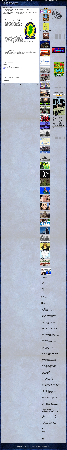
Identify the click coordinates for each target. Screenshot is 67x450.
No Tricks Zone (61, 123)
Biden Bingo (45, 153)
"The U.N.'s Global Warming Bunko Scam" (57, 16)
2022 (42, 284)
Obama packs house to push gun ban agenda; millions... (49, 417)
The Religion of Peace (55, 125)
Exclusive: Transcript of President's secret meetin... (49, 346)
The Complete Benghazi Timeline (56, 13)
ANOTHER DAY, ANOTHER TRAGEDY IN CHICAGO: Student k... (51, 384)
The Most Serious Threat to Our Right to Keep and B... (49, 377)
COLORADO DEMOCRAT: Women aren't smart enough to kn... (50, 373)
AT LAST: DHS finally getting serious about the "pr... (49, 365)
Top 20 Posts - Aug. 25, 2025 (4, 0)
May (43, 304)
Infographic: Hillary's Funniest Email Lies (45, 201)
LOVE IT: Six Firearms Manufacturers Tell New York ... (49, 396)
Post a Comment (6, 80)
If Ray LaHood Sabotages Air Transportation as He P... (49, 342)
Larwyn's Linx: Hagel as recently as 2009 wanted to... (49, 334)
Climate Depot (60, 118)
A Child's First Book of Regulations (56, 18)
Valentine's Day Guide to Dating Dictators (47, 409)
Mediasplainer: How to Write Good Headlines (45, 88)
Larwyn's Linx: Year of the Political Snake (47, 424)
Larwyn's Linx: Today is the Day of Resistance (48, 347)
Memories (43, 416)
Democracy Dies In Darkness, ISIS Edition (45, 113)
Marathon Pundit (61, 128)
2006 (42, 437)
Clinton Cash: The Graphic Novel (45, 193)
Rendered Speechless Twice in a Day (47, 317)
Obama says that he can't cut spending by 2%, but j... (49, 359)
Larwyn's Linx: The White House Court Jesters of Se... (49, 322)
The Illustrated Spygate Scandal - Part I (51, 0)
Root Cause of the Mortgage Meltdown (57, 15)
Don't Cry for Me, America (45, 161)
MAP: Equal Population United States (47, 403)
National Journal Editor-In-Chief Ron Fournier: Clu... (49, 314)
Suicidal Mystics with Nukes (45, 266)
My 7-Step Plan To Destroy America (45, 218)
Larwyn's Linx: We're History (46, 372)
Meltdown (45, 234)
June (43, 303)
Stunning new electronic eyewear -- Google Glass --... (49, 366)
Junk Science (60, 122)
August (43, 301)
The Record (54, 124)
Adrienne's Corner (55, 128)
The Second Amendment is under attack (47, 378)
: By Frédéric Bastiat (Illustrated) (45, 80)
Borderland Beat (54, 118)
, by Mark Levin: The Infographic (45, 105)
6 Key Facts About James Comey (45, 209)
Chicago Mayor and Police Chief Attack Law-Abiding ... (49, 391)
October (43, 298)
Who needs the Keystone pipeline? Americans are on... (49, 360)
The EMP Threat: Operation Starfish (45, 258)
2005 (42, 438)
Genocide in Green (45, 137)
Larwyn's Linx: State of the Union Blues (47, 392)
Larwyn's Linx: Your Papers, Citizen (47, 367)
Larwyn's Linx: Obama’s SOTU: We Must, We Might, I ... (49, 415)
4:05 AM (6, 70)
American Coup (46, 18)
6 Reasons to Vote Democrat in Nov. (45, 56)
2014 (42, 294)
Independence (44, 329)
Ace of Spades (54, 20)
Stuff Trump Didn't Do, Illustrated (45, 121)
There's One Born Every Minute (46, 327)
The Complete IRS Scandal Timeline (56, 14)
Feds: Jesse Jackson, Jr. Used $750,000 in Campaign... (49, 398)
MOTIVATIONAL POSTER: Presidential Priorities (48, 393)
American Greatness (55, 21)
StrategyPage (54, 123)
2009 (42, 433)
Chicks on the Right (61, 21)
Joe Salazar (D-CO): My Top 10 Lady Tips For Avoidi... (49, 371)
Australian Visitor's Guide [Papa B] (46, 405)
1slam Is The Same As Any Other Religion (45, 145)
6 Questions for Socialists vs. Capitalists (45, 97)
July (42, 302)
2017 (42, 290)
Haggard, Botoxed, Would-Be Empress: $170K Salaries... (50, 397)
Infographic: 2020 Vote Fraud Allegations (45, 177)
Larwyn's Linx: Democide (45, 361)
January (43, 428)
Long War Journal (55, 122)
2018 (42, 289)
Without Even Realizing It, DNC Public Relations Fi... (49, 310)
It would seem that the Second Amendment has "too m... (49, 323)
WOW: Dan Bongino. (45, 340)
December (43, 296)
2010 (42, 432)
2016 (42, 291)
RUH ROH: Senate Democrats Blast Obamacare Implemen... (50, 404)
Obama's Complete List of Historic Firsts (57, 10)
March (43, 307)
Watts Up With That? (61, 125)
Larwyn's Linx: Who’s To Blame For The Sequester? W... (49, 328)
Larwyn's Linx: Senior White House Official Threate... (49, 315)
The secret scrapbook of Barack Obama (45, 242)
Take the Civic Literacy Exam (46, 348)
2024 (42, 282)
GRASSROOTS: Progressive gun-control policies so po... (50, 336)
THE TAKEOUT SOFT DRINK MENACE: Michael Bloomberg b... (51, 335)
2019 (42, 288)
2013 (42, 295)
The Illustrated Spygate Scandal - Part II (28, 0)
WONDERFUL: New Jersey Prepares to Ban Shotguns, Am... (50, 421)
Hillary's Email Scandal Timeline (56, 11)
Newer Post (5, 84)
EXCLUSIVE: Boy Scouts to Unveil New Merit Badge (49, 422)
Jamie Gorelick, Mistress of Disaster (45, 250)
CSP (53, 120)
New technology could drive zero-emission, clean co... (49, 311)
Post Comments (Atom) (9, 86)
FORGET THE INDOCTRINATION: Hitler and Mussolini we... (50, 385)
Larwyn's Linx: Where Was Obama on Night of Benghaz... (50, 418)
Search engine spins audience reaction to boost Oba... (49, 410)
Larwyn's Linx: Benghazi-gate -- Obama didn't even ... (49, 399)
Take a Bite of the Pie (45, 309)
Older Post (36, 84)
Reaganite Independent (8, 66)
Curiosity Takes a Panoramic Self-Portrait (47, 349)
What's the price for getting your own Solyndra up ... (49, 330)
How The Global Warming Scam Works (45, 169)
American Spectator (55, 22)
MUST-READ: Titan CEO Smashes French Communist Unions (50, 352)
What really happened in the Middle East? (45, 72)
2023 (42, 283)
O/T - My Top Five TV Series (46, 380)
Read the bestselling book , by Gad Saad (45, 27)
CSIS (53, 119)
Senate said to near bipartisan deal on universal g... (49, 341)
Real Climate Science (61, 124)
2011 (42, 431)
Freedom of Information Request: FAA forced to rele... (49, 423)
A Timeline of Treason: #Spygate (56, 12)
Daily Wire (60, 23)
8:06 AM (6, 78)
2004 (42, 439)
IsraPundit (54, 121)
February (43, 308)
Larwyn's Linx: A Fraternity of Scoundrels (47, 379)
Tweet (36, 11)
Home (20, 84)
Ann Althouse (60, 20)
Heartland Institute (61, 120)
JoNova (60, 121)
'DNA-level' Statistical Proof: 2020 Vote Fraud (45, 64)
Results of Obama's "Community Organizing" (45, 185)
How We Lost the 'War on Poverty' (56, 17)
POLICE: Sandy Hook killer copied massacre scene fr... (49, 374)
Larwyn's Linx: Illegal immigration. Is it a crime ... (48, 386)
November (43, 297)
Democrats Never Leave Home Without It (47, 316)
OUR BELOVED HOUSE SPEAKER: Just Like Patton (49, 321)
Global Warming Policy (61, 119)
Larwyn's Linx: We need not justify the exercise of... (49, 354)
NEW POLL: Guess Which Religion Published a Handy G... (50, 353)
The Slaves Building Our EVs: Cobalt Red (46, 35)
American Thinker (55, 23)
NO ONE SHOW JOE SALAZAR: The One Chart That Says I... (50, 355)
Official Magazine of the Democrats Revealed (45, 226)
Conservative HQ (61, 22)
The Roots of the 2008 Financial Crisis (45, 129)
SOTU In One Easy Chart (45, 390)
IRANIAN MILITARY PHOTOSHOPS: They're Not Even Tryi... (50, 411)
